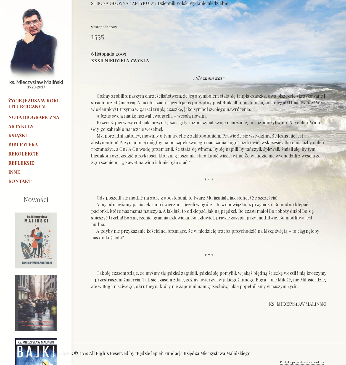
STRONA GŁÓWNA (109, 3)
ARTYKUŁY (143, 3)
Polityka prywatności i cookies (302, 362)
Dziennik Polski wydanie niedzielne (193, 3)
